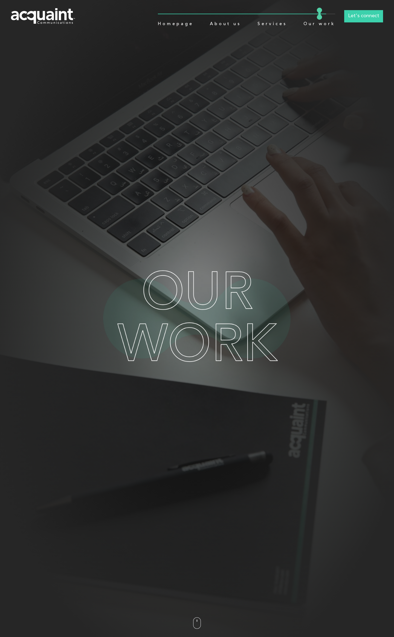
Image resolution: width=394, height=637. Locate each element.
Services (272, 23)
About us (225, 23)
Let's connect (363, 16)
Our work (319, 23)
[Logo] (43, 16)
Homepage (175, 23)
